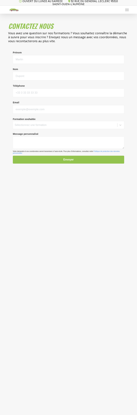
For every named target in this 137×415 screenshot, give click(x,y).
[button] (127, 9)
